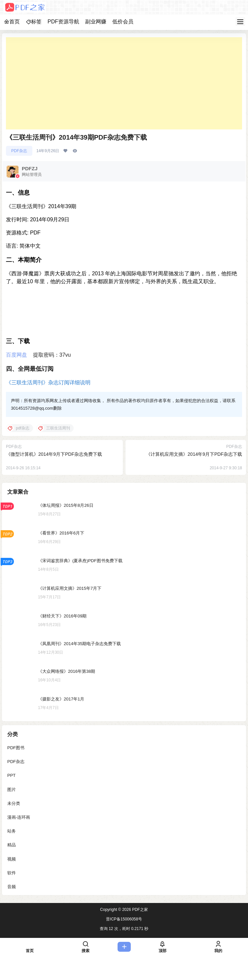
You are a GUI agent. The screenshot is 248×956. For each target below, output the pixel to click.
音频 (11, 886)
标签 (34, 21)
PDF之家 (139, 909)
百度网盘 (16, 355)
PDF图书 (15, 747)
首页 (12, 21)
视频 (11, 859)
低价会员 (122, 21)
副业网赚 (95, 21)
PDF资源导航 (63, 21)
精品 (11, 844)
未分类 (13, 803)
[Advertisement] (124, 83)
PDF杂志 (19, 151)
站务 (11, 831)
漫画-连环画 (18, 817)
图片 (11, 789)
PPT (11, 775)
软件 (11, 872)
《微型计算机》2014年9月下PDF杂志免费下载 (54, 454)
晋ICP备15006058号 (124, 919)
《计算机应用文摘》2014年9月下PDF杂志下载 (194, 454)
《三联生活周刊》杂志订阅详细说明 (48, 382)
